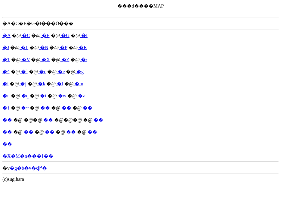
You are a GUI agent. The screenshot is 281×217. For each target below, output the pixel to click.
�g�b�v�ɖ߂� (28, 168)
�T (6, 59)
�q (24, 95)
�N (43, 47)
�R (82, 47)
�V (25, 59)
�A (6, 35)
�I (84, 35)
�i (5, 83)
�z (81, 95)
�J (5, 47)
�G (64, 35)
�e (61, 71)
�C (25, 35)
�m (78, 83)
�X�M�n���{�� (27, 156)
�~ (24, 107)
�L (24, 47)
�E (45, 35)
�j (22, 83)
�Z (64, 59)
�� (44, 107)
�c (42, 71)
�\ (83, 59)
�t (42, 95)
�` (23, 71)
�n (6, 95)
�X (45, 59)
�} (6, 107)
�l (59, 83)
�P (63, 47)
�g (79, 71)
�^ (6, 71)
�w (61, 95)
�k (41, 83)
